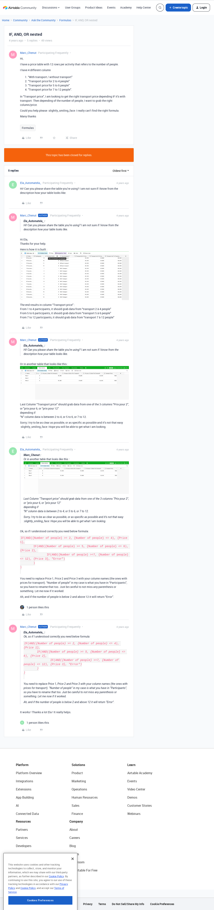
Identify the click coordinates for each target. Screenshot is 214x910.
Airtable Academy (139, 773)
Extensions (23, 789)
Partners (22, 829)
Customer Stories (139, 805)
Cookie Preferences (162, 904)
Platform (22, 765)
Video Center (136, 789)
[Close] (72, 878)
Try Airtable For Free (83, 870)
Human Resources (85, 797)
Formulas (65, 20)
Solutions (78, 765)
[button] (178, 8)
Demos (132, 797)
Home (5, 20)
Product (77, 773)
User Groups (72, 7)
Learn (131, 765)
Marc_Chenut (28, 53)
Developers (23, 846)
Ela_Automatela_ (30, 183)
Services (22, 838)
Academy (126, 7)
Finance (77, 813)
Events (111, 7)
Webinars (133, 813)
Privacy (87, 904)
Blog (72, 846)
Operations (79, 789)
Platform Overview (29, 773)
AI (17, 805)
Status (74, 854)
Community (20, 20)
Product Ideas (93, 7)
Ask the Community (43, 20)
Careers (74, 838)
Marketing (79, 781)
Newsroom (76, 862)
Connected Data (27, 813)
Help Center (143, 7)
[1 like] (34, 607)
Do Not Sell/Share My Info (128, 904)
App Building (25, 797)
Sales (75, 805)
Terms (102, 904)
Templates (23, 862)
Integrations (24, 781)
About (73, 829)
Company (76, 821)
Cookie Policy (56, 896)
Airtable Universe (28, 870)
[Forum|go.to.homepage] (19, 8)
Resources (23, 821)
